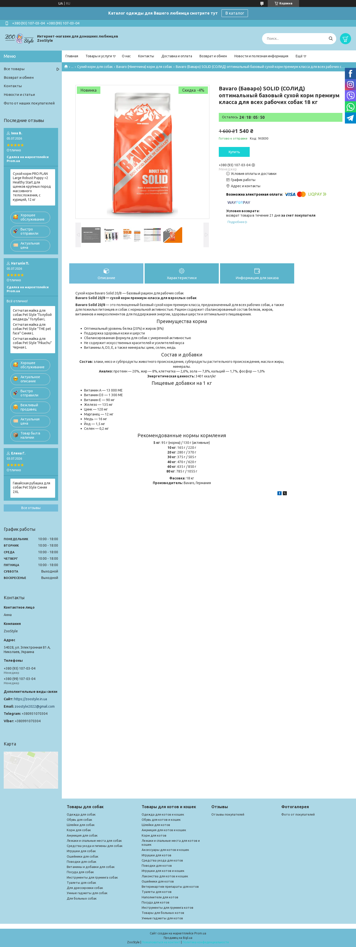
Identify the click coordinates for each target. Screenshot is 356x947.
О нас (126, 56)
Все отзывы (31, 508)
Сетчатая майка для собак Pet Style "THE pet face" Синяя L (32, 329)
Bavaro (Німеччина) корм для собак (144, 67)
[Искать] (330, 38)
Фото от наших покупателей (29, 103)
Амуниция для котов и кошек (164, 830)
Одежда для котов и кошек (163, 814)
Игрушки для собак (81, 851)
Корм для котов (154, 835)
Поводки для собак (81, 861)
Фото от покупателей (298, 814)
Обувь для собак (79, 819)
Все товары (14, 69)
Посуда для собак (80, 872)
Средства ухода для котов (162, 860)
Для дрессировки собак (85, 887)
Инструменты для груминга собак (92, 877)
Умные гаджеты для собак (87, 893)
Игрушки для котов (156, 855)
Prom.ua (200, 933)
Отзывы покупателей (227, 814)
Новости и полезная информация (261, 56)
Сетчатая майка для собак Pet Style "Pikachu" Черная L (32, 343)
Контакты (146, 56)
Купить (234, 152)
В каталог (234, 13)
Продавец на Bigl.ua (178, 937)
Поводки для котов (157, 865)
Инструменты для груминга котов (167, 907)
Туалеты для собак (81, 882)
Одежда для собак (81, 814)
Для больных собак (82, 898)
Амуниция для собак (82, 835)
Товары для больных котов (163, 912)
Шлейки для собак (81, 824)
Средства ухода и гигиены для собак (95, 845)
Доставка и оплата (176, 56)
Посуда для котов (155, 902)
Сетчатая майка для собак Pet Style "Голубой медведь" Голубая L (32, 315)
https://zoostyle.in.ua (30, 699)
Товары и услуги (99, 56)
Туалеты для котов (157, 891)
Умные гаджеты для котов (162, 918)
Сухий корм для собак (95, 67)
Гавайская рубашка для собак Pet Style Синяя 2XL (31, 487)
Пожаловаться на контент (161, 942)
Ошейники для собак (82, 856)
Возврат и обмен (213, 56)
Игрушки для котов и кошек (163, 870)
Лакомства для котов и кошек (165, 876)
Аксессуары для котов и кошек (165, 849)
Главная (72, 56)
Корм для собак (79, 830)
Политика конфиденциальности (205, 942)
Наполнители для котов (160, 897)
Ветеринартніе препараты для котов (170, 886)
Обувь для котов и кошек (161, 819)
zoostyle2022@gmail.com (35, 706)
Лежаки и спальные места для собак (94, 840)
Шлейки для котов (156, 824)
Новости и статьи (19, 94)
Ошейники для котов (158, 881)
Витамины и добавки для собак (91, 866)
